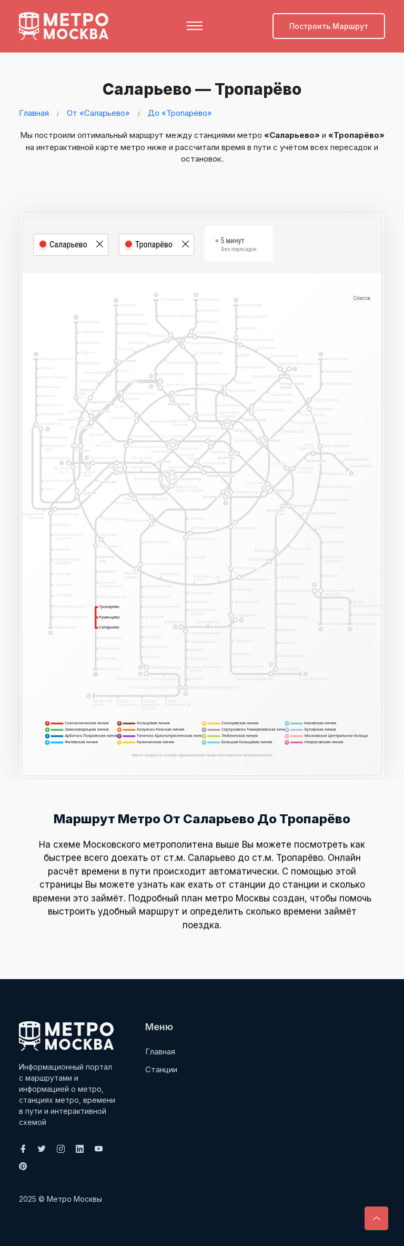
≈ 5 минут (236, 246)
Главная (34, 112)
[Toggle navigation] (194, 25)
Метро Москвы (74, 1198)
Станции (161, 1069)
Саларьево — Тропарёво (199, 88)
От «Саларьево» (98, 112)
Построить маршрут (328, 26)
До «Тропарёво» (180, 112)
